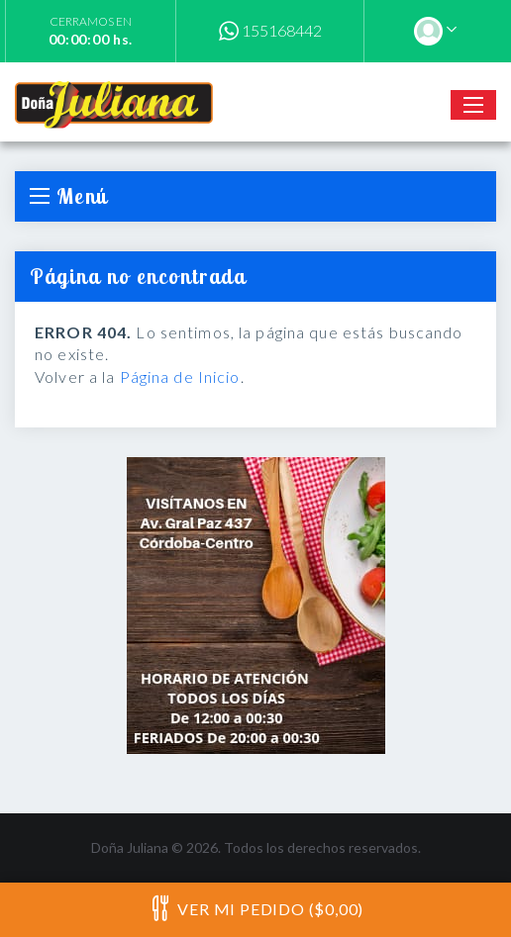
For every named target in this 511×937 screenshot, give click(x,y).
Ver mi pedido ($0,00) (255, 908)
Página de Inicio (180, 376)
